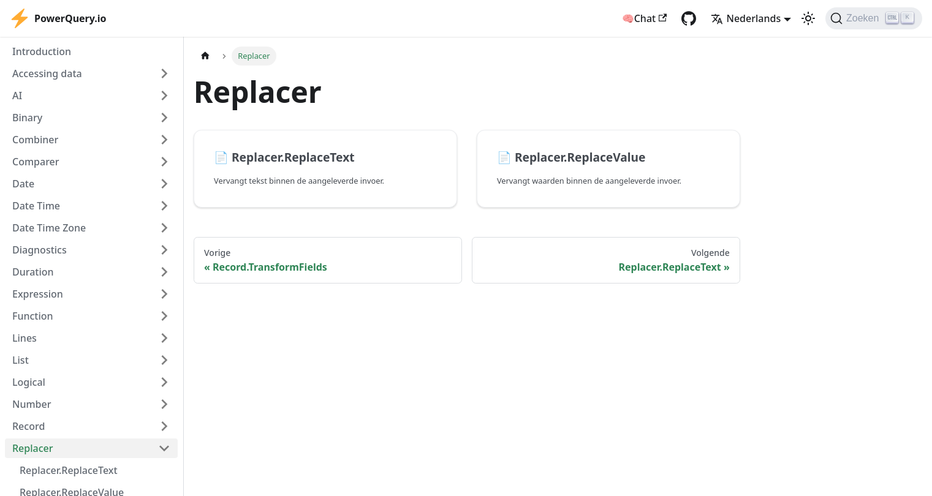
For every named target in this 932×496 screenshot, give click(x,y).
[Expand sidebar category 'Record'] (164, 426)
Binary (27, 117)
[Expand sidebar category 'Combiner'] (164, 139)
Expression (37, 294)
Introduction (41, 51)
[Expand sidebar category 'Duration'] (164, 272)
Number (31, 404)
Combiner (35, 139)
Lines (24, 338)
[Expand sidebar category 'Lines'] (164, 338)
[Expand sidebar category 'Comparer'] (164, 161)
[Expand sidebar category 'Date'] (164, 184)
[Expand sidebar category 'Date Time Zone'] (164, 228)
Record (28, 426)
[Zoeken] (873, 18)
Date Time (36, 205)
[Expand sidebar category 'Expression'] (164, 294)
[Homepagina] (205, 56)
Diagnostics (39, 250)
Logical (28, 382)
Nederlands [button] (746, 18)
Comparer (35, 161)
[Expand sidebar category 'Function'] (164, 316)
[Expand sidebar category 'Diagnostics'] (164, 250)
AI (17, 95)
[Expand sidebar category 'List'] (164, 360)
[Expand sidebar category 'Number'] (164, 404)
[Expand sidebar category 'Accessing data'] (164, 73)
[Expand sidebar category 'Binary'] (164, 117)
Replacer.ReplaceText (69, 470)
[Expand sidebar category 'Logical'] (164, 382)
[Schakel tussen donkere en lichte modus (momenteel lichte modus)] (808, 18)
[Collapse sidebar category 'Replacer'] (164, 448)
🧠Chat (644, 18)
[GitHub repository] (688, 18)
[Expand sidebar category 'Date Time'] (164, 206)
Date (23, 183)
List (20, 360)
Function (32, 316)
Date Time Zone (49, 228)
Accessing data (47, 73)
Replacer (32, 448)
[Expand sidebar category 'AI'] (164, 95)
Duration (33, 272)
